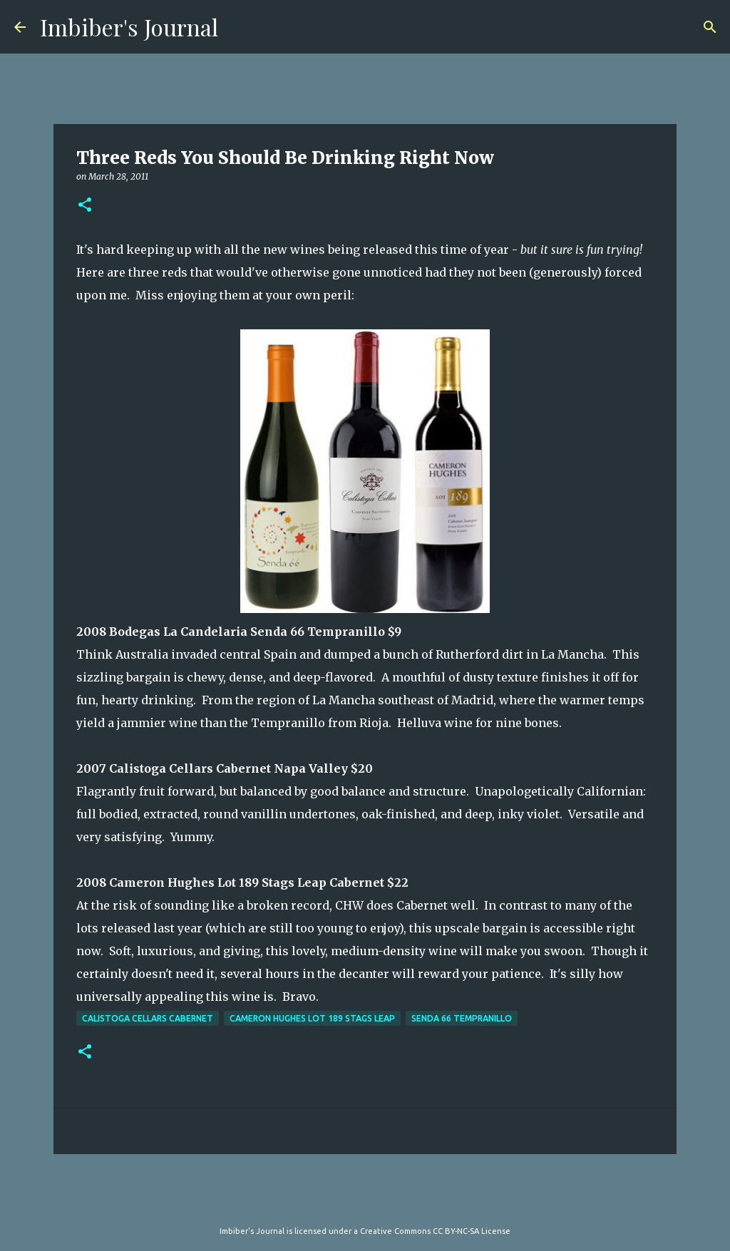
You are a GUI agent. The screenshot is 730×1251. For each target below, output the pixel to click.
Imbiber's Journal (129, 26)
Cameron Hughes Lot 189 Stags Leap (312, 1018)
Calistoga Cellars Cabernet (147, 1018)
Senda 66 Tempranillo (461, 1018)
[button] (84, 205)
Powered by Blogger (365, 1201)
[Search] (710, 27)
